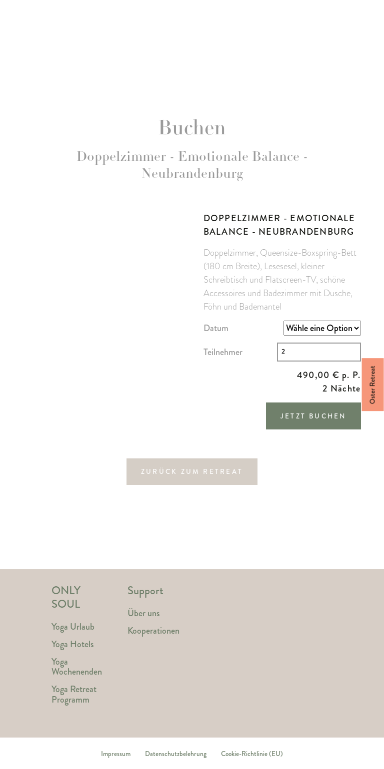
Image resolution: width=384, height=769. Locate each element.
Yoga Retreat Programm (74, 694)
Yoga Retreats (76, 73)
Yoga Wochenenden (77, 667)
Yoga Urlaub (73, 626)
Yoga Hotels (157, 73)
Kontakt (302, 67)
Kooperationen (154, 630)
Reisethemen (235, 67)
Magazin (355, 73)
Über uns (144, 613)
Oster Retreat (373, 385)
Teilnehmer (223, 352)
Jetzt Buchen (313, 416)
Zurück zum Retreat (192, 471)
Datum (216, 328)
